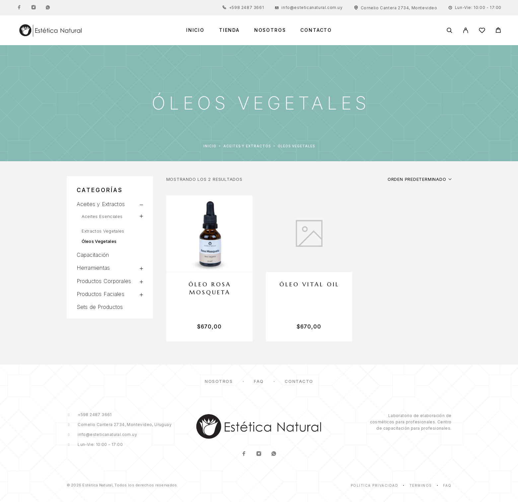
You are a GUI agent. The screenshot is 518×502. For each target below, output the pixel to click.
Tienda (229, 30)
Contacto (316, 30)
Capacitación (93, 254)
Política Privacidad (375, 485)
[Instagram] (33, 7)
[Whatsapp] (47, 7)
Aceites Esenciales (102, 216)
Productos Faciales (100, 294)
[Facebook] (19, 7)
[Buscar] (449, 30)
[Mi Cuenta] (466, 30)
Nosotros (270, 30)
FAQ (259, 381)
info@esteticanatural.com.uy (311, 7)
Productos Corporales (104, 281)
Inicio (195, 30)
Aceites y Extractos (247, 146)
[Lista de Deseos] (482, 31)
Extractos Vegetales (103, 231)
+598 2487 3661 (246, 7)
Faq (447, 485)
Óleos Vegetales (99, 241)
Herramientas (93, 267)
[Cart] (498, 31)
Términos (420, 485)
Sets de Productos (100, 307)
